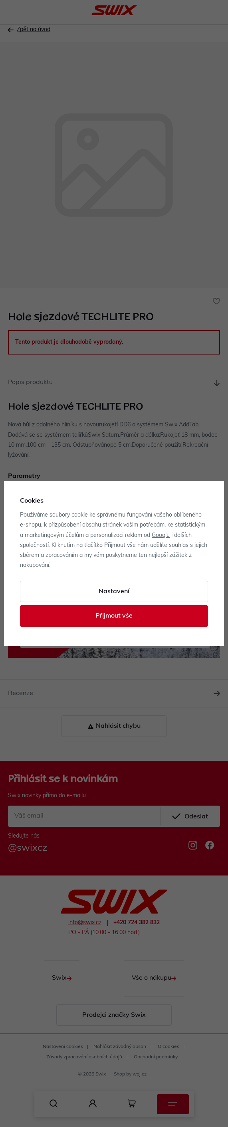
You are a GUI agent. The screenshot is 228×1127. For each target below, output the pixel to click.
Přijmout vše (114, 616)
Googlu (161, 536)
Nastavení (114, 591)
